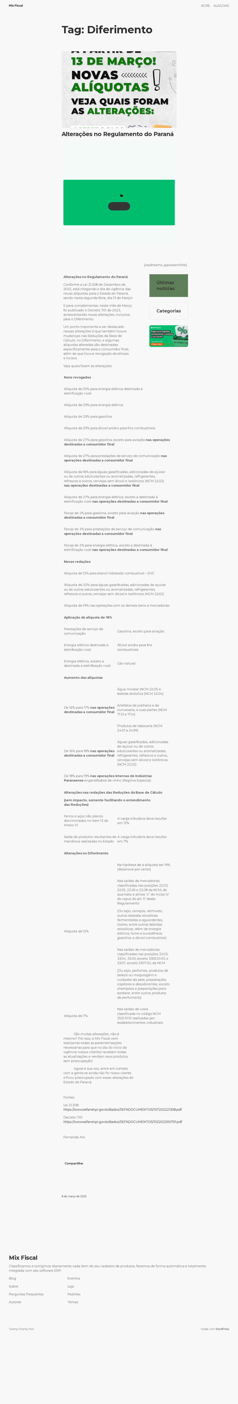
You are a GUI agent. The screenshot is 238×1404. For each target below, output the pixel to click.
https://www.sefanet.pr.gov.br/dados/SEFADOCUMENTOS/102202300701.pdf (122, 1122)
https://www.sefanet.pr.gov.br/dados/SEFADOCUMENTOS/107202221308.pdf (122, 1110)
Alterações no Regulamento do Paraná (118, 134)
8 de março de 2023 (74, 1196)
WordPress (222, 1329)
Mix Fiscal (16, 5)
